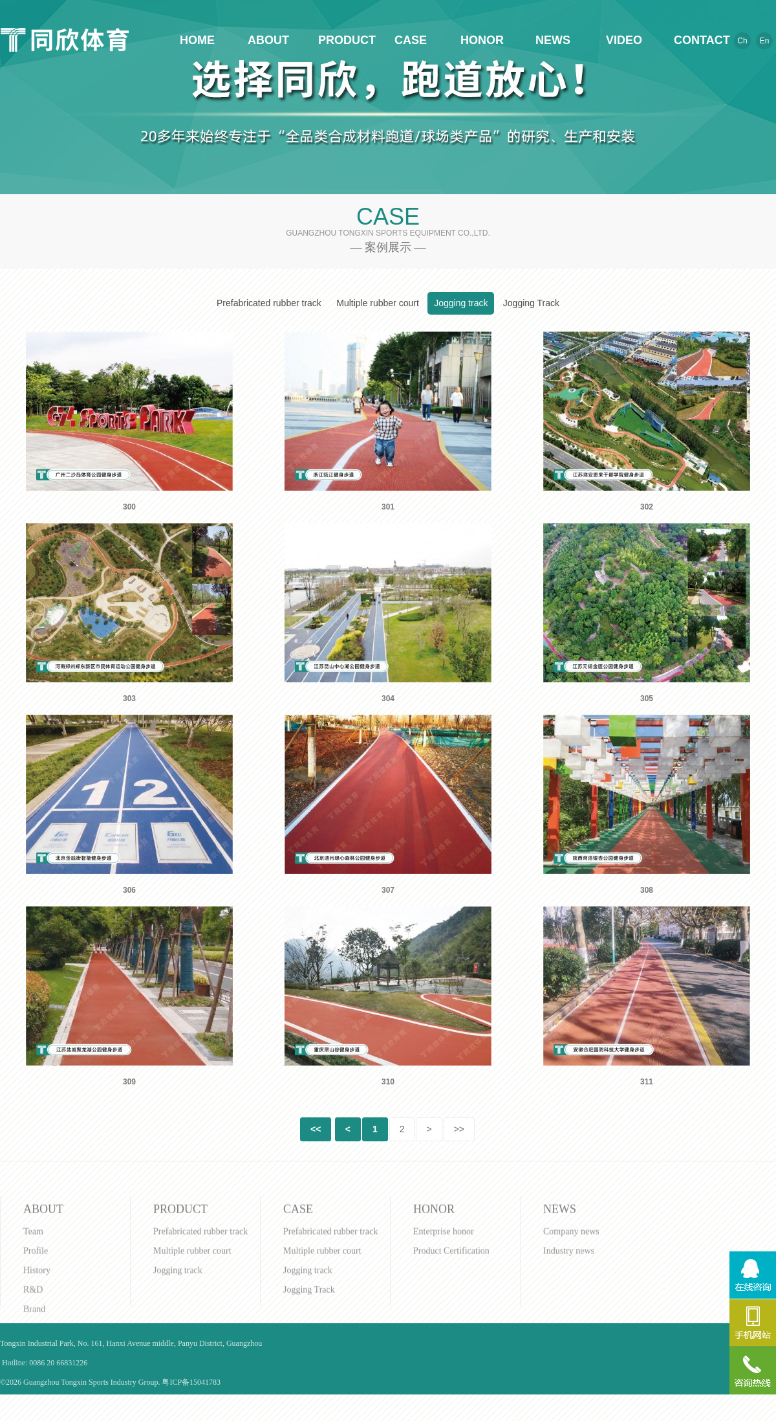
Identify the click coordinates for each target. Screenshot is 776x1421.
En (765, 40)
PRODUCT (339, 40)
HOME (197, 40)
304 (388, 698)
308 (646, 890)
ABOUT (268, 40)
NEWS (552, 40)
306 (129, 890)
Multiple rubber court (377, 303)
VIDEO (624, 40)
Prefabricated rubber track (269, 303)
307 (388, 890)
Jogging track (461, 303)
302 (646, 506)
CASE (410, 40)
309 (129, 1081)
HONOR (481, 40)
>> (459, 1129)
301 (388, 506)
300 (129, 506)
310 (388, 1081)
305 (646, 698)
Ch (742, 40)
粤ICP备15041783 (191, 1382)
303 (129, 698)
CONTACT (695, 40)
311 (646, 1081)
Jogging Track (531, 303)
